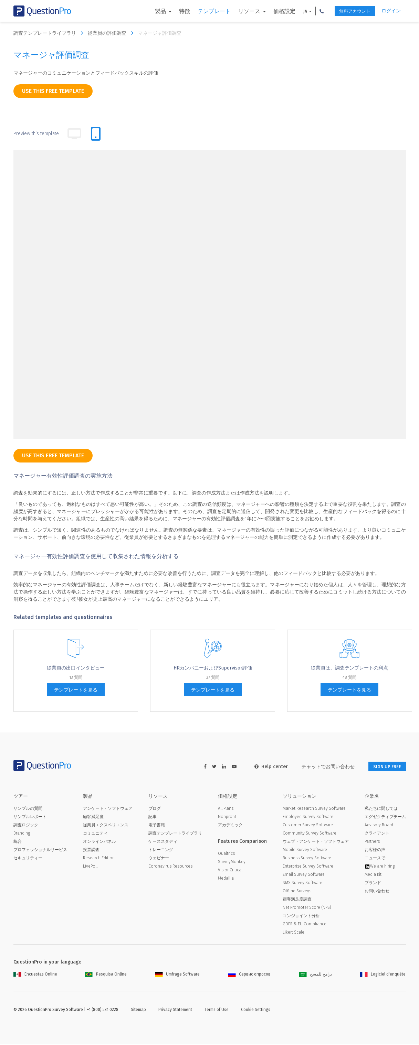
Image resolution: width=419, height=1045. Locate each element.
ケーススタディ (162, 842)
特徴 (175, 11)
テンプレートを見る (75, 690)
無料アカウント (350, 11)
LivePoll (90, 866)
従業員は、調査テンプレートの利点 (349, 668)
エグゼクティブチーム (385, 817)
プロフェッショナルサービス (40, 850)
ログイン (391, 11)
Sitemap (138, 1010)
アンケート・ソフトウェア (108, 809)
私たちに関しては (381, 809)
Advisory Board (379, 825)
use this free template (53, 91)
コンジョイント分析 (301, 916)
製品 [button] (152, 11)
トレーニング (160, 850)
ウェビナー (158, 858)
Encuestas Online (35, 974)
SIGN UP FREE (384, 767)
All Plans (225, 809)
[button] (313, 11)
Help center (265, 767)
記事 (152, 817)
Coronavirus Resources (170, 866)
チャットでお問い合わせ (322, 767)
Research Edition (99, 858)
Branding (21, 833)
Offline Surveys (297, 891)
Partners (372, 842)
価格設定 (276, 11)
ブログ (154, 809)
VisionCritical (230, 870)
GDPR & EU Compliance (304, 924)
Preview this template (36, 134)
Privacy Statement (175, 1010)
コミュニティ (95, 833)
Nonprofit (227, 817)
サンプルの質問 (27, 809)
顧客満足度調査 (297, 899)
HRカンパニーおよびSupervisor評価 (213, 668)
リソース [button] (241, 11)
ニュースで (375, 858)
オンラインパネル (99, 842)
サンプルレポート (29, 817)
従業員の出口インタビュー (76, 668)
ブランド (373, 883)
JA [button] (297, 11)
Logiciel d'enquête (383, 974)
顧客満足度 (93, 817)
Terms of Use (217, 1010)
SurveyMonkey (231, 862)
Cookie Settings (255, 1010)
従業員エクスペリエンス (105, 825)
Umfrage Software (177, 974)
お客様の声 (375, 850)
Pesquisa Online (106, 974)
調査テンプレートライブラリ (49, 33)
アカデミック (230, 825)
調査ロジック (25, 825)
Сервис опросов (249, 974)
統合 (17, 842)
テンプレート (205, 11)
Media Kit (373, 875)
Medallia (226, 879)
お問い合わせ (377, 891)
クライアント (377, 833)
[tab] (95, 134)
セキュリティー (27, 858)
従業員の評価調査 (112, 33)
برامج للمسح (315, 974)
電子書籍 (156, 825)
